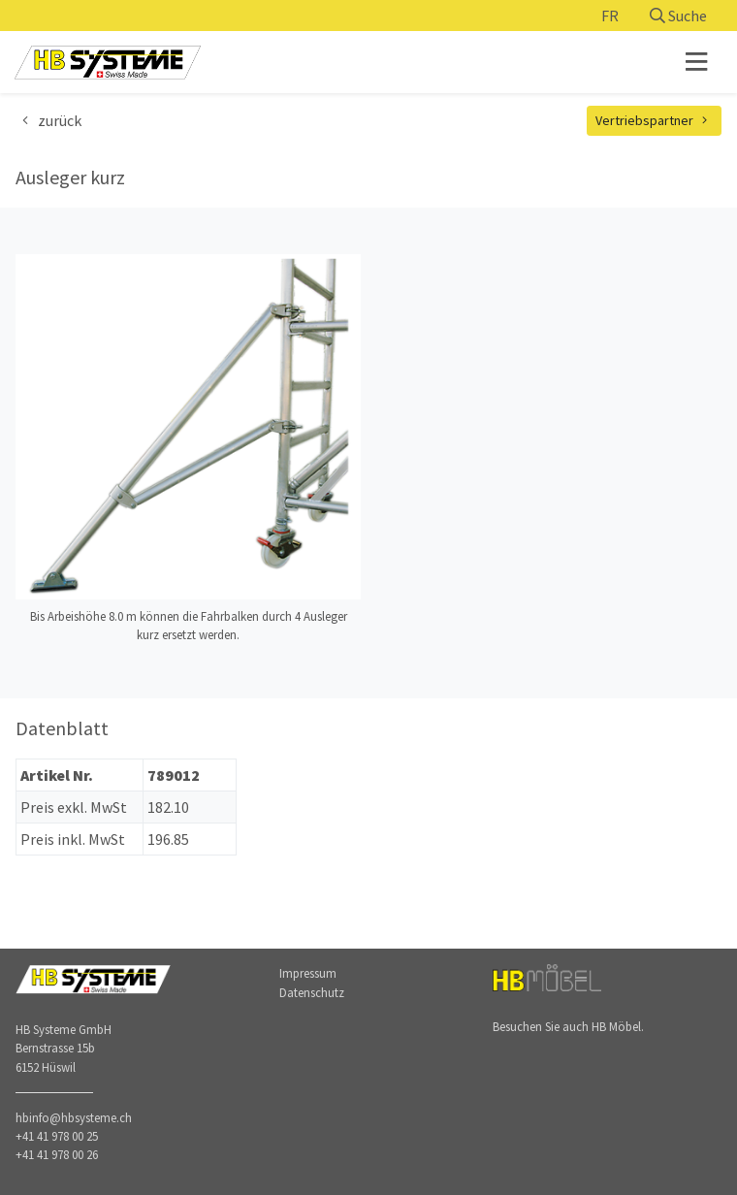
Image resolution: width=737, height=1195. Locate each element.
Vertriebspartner (654, 120)
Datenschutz (311, 992)
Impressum (307, 973)
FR (610, 15)
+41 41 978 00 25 (57, 1136)
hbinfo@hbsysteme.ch (74, 1117)
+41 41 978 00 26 (57, 1154)
